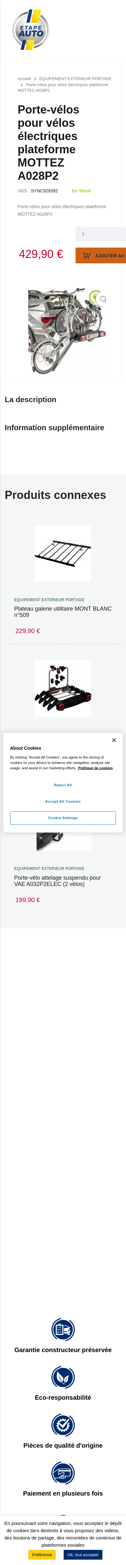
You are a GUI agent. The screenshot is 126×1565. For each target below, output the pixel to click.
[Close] (114, 740)
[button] (103, 299)
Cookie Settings (63, 817)
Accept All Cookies (63, 801)
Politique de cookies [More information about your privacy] (95, 768)
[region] (63, 783)
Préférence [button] (42, 1554)
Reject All (63, 785)
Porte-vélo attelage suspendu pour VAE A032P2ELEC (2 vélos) (57, 881)
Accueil (24, 78)
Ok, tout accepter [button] (83, 1554)
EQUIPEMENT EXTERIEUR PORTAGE (75, 78)
